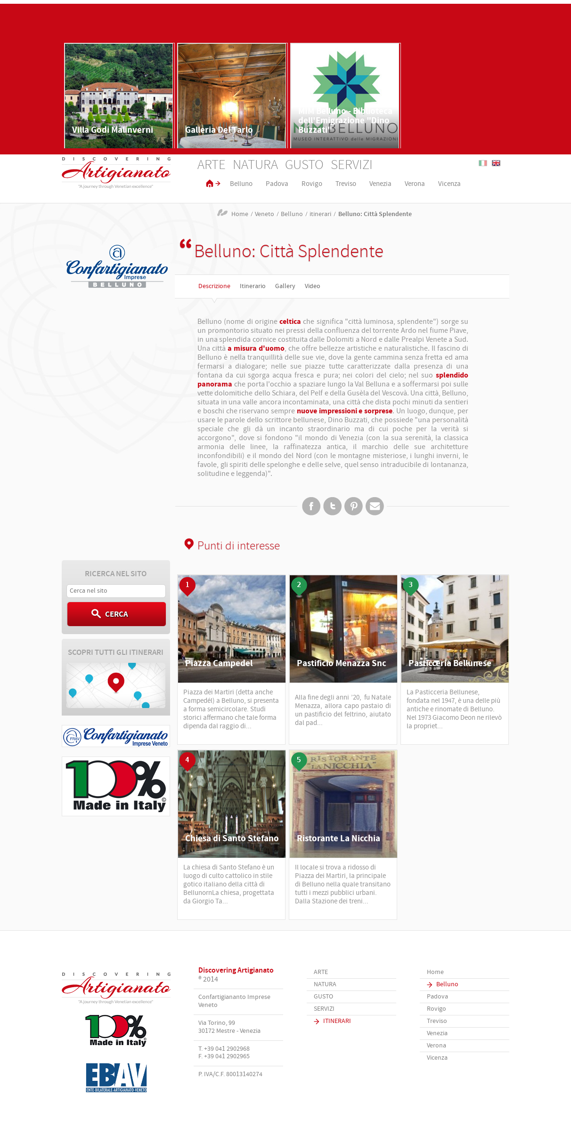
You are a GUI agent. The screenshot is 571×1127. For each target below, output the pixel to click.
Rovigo (312, 184)
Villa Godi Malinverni (112, 130)
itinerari (320, 214)
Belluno (241, 184)
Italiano (483, 163)
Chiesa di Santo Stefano (232, 839)
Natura (255, 165)
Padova (277, 184)
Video (312, 286)
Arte (211, 165)
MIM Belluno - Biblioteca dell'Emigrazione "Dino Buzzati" (345, 120)
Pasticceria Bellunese (449, 663)
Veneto (264, 214)
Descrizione (214, 286)
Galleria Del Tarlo (219, 130)
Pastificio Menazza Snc (341, 663)
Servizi (352, 165)
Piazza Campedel (219, 663)
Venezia (380, 184)
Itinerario (253, 286)
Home (239, 214)
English (496, 163)
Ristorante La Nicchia (338, 839)
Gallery (285, 286)
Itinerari (337, 1021)
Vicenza (449, 184)
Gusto (304, 165)
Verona (415, 184)
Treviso (345, 184)
